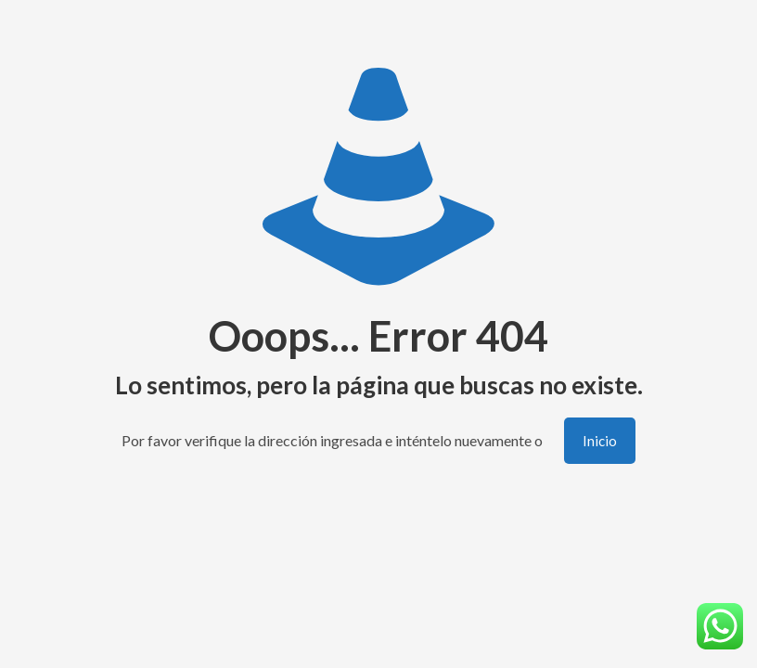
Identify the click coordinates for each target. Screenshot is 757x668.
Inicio (600, 440)
